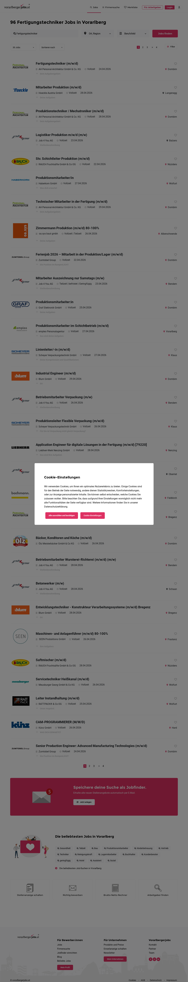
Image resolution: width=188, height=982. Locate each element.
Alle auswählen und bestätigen (62, 515)
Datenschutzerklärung (55, 506)
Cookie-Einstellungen (92, 515)
